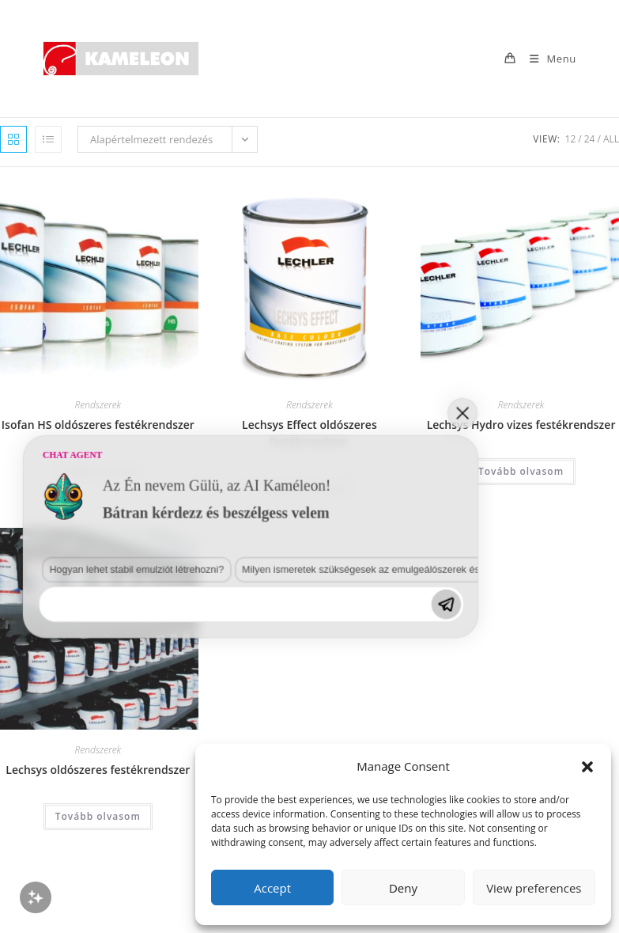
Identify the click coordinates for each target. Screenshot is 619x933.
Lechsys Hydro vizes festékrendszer (521, 424)
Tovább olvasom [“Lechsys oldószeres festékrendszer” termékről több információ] (98, 816)
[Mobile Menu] (547, 58)
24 (589, 139)
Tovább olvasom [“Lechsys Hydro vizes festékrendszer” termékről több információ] (521, 471)
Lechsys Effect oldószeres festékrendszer (309, 433)
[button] (587, 767)
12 (570, 139)
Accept (272, 888)
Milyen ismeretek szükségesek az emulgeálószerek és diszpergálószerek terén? (221, 751)
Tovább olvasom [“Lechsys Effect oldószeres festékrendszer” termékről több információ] (309, 488)
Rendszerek (97, 405)
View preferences (533, 888)
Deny (403, 888)
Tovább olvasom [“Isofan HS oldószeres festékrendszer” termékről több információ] (98, 471)
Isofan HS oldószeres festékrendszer (98, 424)
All (611, 139)
